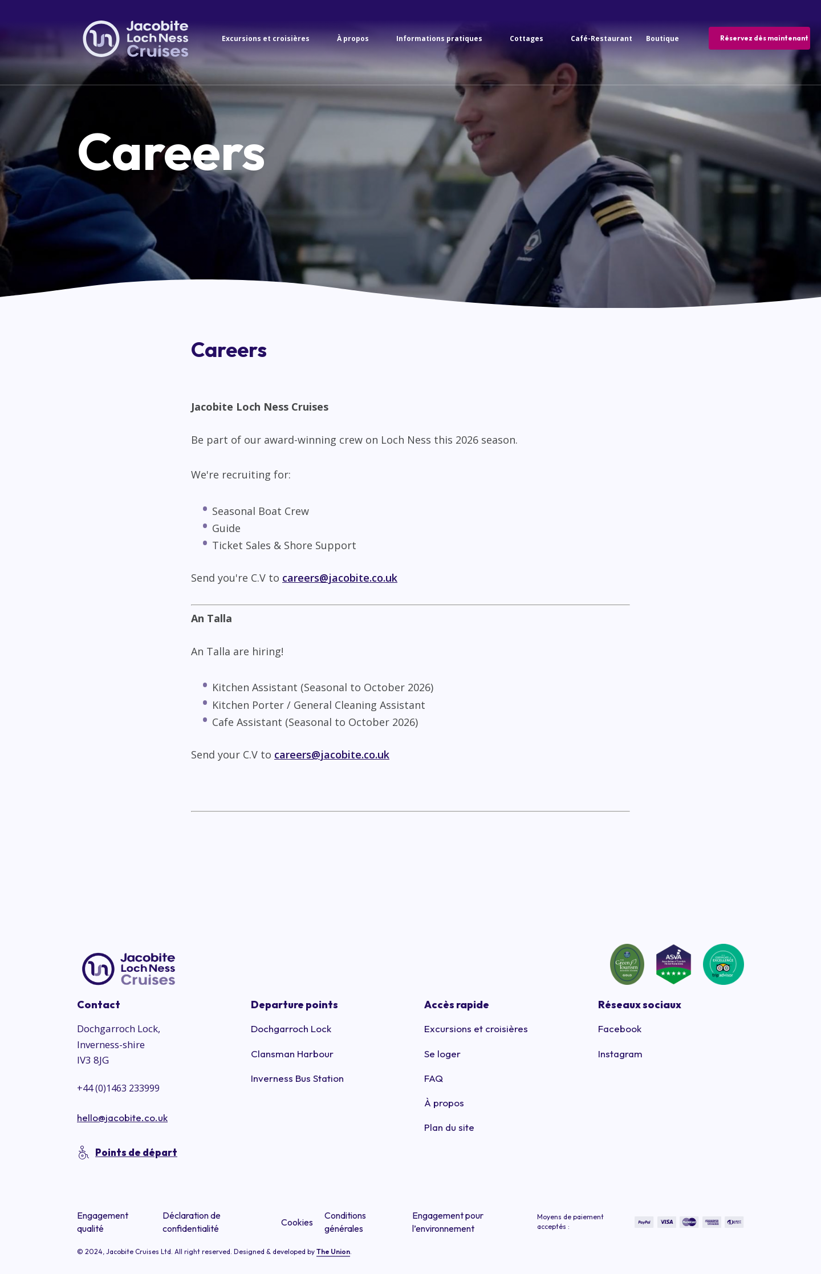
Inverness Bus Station (297, 1078)
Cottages (526, 38)
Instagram (620, 1054)
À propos (353, 38)
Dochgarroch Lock (291, 1028)
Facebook (619, 1028)
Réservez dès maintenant (764, 38)
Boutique (662, 38)
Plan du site (449, 1127)
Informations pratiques (439, 38)
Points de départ (136, 1152)
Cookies (297, 1222)
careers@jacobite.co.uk (339, 578)
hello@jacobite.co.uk (122, 1117)
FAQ (433, 1078)
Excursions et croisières (266, 38)
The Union (333, 1251)
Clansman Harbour (292, 1054)
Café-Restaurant (601, 38)
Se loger (442, 1054)
